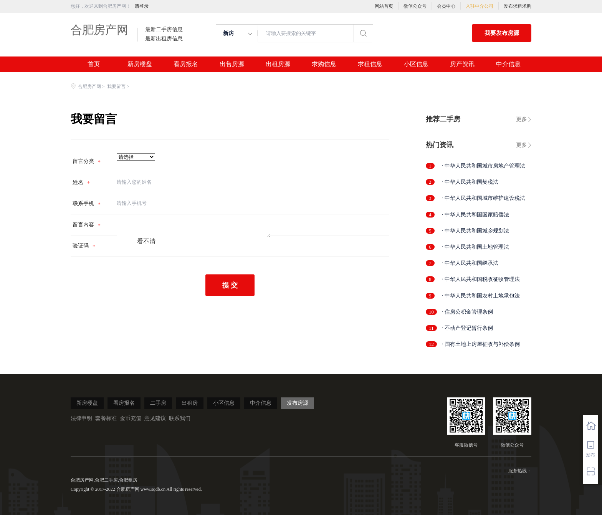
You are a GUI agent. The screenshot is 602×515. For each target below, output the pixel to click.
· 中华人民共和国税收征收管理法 (481, 279)
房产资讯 (462, 64)
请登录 (142, 6)
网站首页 (384, 6)
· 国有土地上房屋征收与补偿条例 (481, 344)
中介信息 (508, 64)
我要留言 (116, 86)
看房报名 (186, 64)
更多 (521, 119)
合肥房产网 (99, 29)
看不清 (146, 241)
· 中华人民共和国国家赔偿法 (475, 215)
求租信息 (370, 64)
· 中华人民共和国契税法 (470, 182)
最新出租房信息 (164, 39)
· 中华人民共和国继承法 (470, 263)
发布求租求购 (517, 6)
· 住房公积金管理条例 (467, 312)
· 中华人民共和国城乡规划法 (475, 231)
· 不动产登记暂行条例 (467, 328)
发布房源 (297, 403)
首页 (94, 64)
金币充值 (130, 418)
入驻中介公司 (479, 6)
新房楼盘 (140, 64)
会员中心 (446, 6)
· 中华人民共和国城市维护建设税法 (483, 198)
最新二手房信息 (164, 29)
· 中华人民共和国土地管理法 (475, 247)
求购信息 (324, 64)
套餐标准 (106, 418)
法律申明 (81, 418)
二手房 (158, 403)
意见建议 (155, 418)
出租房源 (278, 64)
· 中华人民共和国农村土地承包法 (481, 296)
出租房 (190, 403)
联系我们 (179, 418)
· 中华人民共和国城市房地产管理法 (483, 166)
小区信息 (416, 64)
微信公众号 (415, 6)
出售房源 (232, 64)
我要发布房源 (502, 33)
